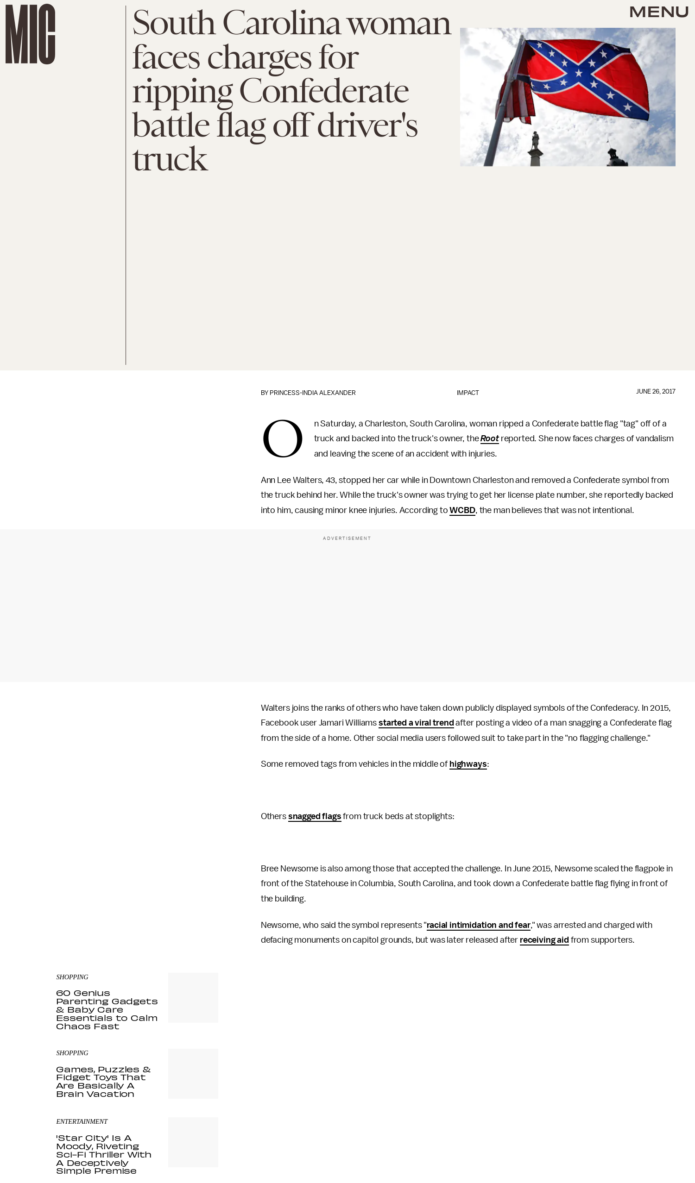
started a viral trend (416, 722)
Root (489, 438)
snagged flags (314, 816)
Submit (195, 884)
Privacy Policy (75, 902)
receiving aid (544, 940)
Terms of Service (186, 897)
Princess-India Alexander (313, 392)
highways (468, 764)
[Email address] (137, 858)
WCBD (462, 510)
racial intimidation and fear (479, 925)
